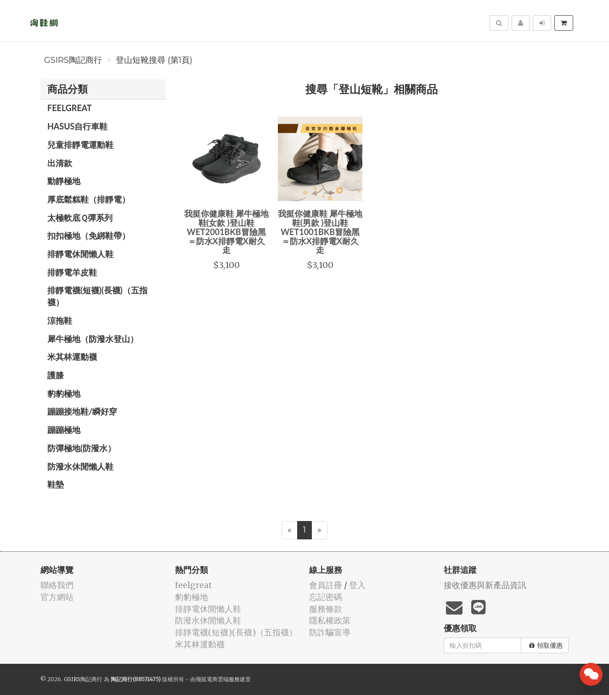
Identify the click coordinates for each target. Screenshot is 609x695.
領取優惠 (546, 645)
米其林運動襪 (72, 357)
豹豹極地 (63, 393)
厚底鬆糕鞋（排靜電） (88, 199)
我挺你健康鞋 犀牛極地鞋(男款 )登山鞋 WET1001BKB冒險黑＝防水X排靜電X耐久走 (320, 231)
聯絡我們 (56, 585)
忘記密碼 (325, 597)
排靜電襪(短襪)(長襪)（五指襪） (97, 296)
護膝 (55, 375)
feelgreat (69, 108)
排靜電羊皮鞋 (72, 272)
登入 (357, 585)
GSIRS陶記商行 (73, 60)
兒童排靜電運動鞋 (80, 145)
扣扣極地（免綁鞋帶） (88, 235)
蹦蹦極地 (63, 430)
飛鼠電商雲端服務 (218, 679)
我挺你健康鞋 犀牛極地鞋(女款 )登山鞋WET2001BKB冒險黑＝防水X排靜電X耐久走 (226, 231)
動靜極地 (63, 181)
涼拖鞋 (59, 320)
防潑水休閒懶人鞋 (80, 466)
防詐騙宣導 (329, 632)
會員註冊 (325, 585)
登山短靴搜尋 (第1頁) (154, 60)
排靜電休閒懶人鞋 (80, 254)
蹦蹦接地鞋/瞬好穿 (82, 411)
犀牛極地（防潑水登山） (92, 339)
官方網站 (56, 597)
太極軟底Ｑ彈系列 (80, 218)
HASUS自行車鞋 (77, 126)
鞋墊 (55, 484)
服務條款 (325, 609)
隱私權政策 (329, 620)
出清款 (59, 163)
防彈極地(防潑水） (81, 448)
